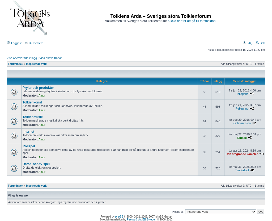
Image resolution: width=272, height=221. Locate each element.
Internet (28, 132)
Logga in (14, 43)
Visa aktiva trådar (50, 58)
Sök (260, 43)
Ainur (42, 95)
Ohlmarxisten (242, 123)
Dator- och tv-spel (36, 164)
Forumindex (15, 63)
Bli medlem (34, 43)
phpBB (119, 216)
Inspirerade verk (36, 63)
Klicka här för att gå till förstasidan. (192, 21)
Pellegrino (242, 93)
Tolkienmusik (33, 117)
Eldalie (241, 137)
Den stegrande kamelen (242, 154)
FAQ (248, 43)
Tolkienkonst (32, 102)
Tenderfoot (242, 170)
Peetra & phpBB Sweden (141, 219)
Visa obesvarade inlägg (22, 58)
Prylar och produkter (38, 88)
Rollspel (29, 146)
